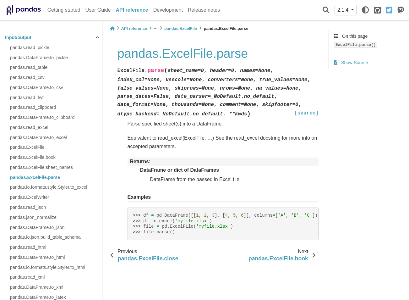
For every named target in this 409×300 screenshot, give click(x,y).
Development (168, 10)
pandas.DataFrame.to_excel (38, 137)
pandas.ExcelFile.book (33, 157)
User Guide (98, 10)
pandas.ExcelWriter (29, 197)
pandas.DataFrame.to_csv (36, 87)
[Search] (326, 10)
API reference (132, 10)
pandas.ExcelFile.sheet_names (41, 167)
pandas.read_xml (27, 277)
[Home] (112, 28)
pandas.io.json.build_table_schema (45, 237)
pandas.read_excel (29, 127)
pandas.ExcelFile (27, 147)
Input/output (18, 37)
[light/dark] (365, 10)
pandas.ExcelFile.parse (35, 177)
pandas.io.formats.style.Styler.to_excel (48, 187)
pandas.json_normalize (33, 217)
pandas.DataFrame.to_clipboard (42, 117)
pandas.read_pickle (29, 47)
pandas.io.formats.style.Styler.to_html (47, 267)
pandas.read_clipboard (33, 107)
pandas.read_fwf (26, 97)
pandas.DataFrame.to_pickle (39, 57)
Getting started (63, 10)
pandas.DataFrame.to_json (37, 227)
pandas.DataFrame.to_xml (36, 287)
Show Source (351, 62)
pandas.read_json (28, 207)
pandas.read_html (28, 247)
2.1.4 (343, 10)
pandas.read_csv (27, 77)
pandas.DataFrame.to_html (37, 257)
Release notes (204, 10)
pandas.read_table (28, 67)
